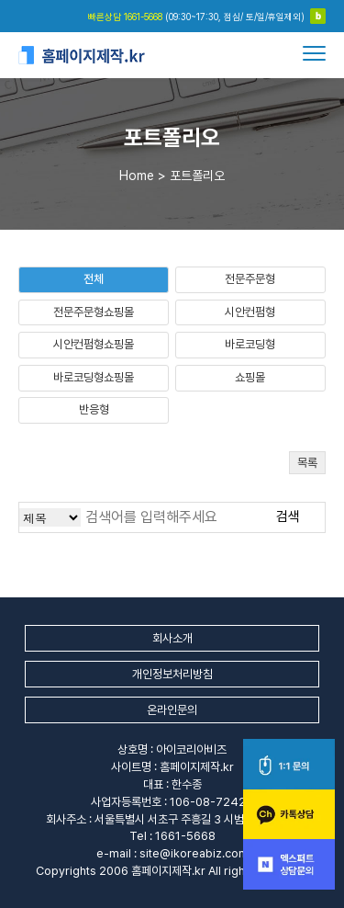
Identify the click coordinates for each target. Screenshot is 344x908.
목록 (307, 463)
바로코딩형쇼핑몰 (93, 377)
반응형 (94, 409)
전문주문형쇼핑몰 (93, 312)
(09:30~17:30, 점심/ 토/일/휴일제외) (196, 16)
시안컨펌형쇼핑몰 (93, 344)
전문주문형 (250, 279)
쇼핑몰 (250, 377)
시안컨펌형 (250, 312)
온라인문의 (172, 710)
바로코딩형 (250, 344)
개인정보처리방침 (172, 674)
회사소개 (172, 638)
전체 (93, 279)
